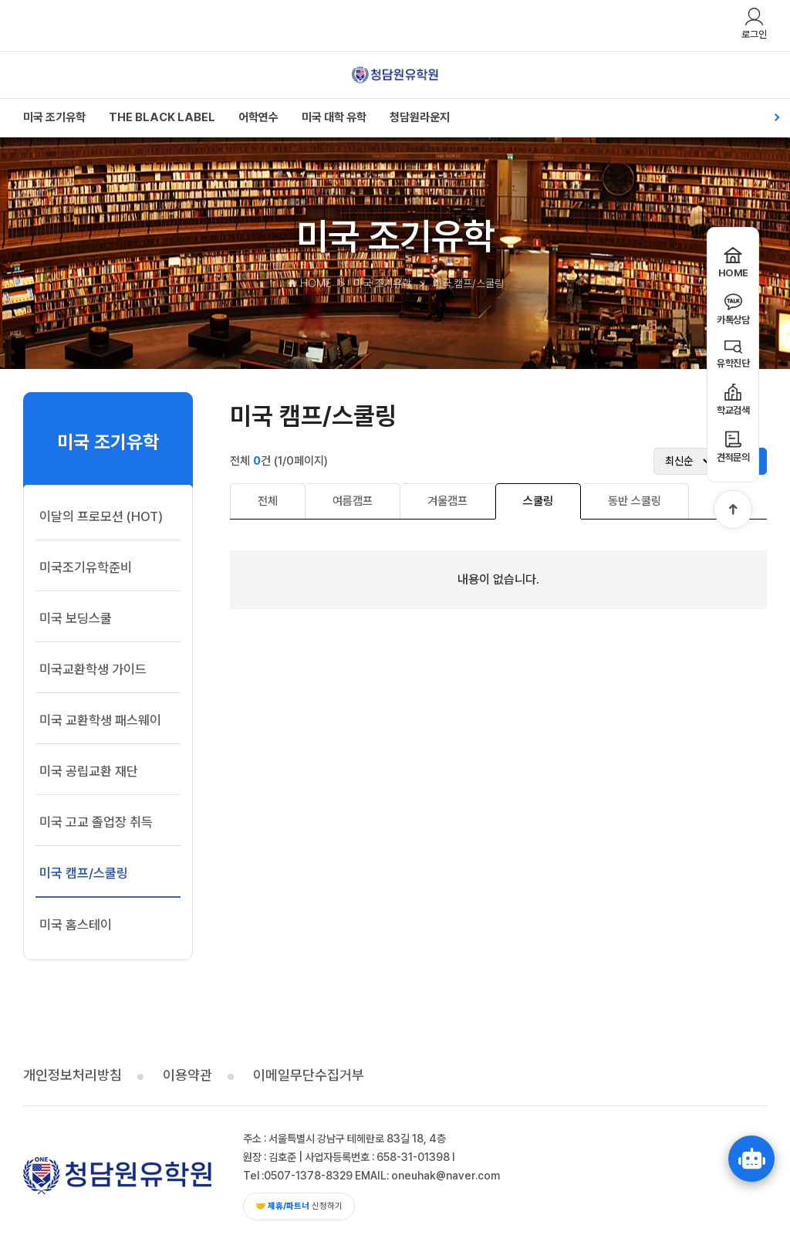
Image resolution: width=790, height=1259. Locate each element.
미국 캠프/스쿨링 (83, 873)
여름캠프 (353, 501)
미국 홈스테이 (75, 924)
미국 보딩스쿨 (75, 618)
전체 (268, 501)
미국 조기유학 (54, 117)
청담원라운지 (420, 117)
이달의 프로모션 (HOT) (101, 516)
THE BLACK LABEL (162, 117)
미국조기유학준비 (85, 567)
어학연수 (258, 117)
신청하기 (299, 1206)
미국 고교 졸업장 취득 (96, 822)
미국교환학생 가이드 (93, 669)
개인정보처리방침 (72, 1075)
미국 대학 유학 (334, 117)
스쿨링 (538, 501)
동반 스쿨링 (634, 501)
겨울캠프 (447, 501)
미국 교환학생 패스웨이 (100, 720)
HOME (309, 283)
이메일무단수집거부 (308, 1075)
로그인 (754, 23)
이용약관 (187, 1075)
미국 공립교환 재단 (88, 771)
